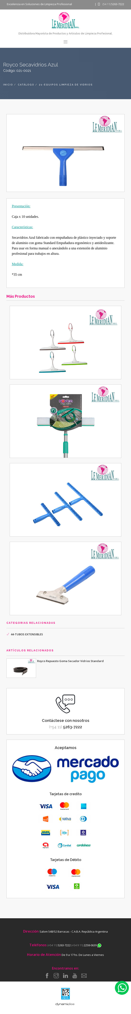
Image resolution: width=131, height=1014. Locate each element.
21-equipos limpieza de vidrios (66, 84)
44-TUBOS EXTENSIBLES (27, 634)
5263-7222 (65, 727)
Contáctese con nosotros (65, 720)
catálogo (26, 84)
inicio (8, 84)
